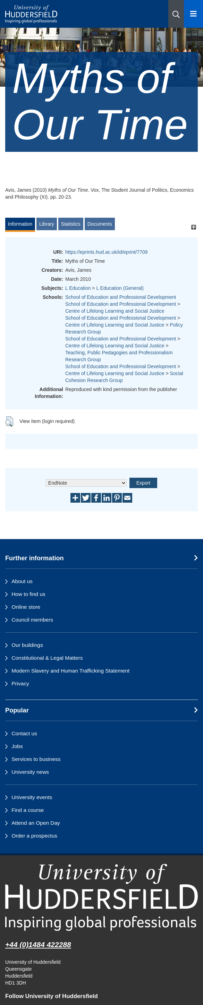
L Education (78, 288)
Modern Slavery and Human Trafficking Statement (70, 671)
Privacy (20, 683)
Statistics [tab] (71, 224)
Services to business (35, 759)
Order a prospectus (34, 836)
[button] (176, 14)
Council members (32, 620)
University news (30, 772)
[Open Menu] (193, 14)
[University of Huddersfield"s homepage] (101, 897)
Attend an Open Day (35, 823)
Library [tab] (46, 224)
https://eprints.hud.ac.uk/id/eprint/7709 (106, 252)
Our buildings (27, 645)
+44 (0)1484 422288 (38, 944)
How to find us (28, 594)
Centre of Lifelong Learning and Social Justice (114, 311)
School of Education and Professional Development (120, 297)
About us (22, 581)
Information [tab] (20, 224)
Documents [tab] (99, 224)
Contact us (24, 733)
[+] (193, 227)
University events (31, 797)
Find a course (27, 810)
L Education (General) (119, 288)
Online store (25, 607)
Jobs (17, 746)
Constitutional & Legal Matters (47, 658)
